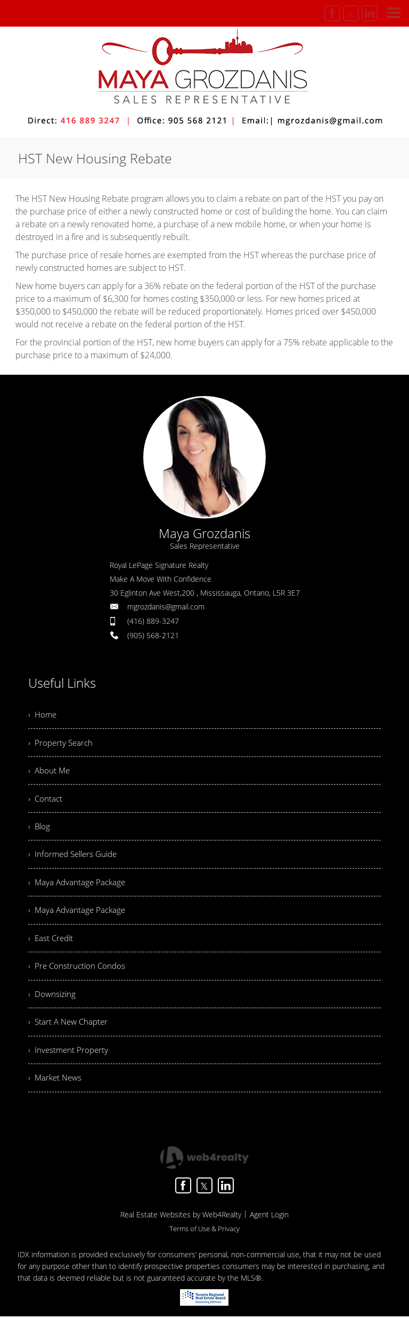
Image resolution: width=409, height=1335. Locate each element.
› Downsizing (52, 1008)
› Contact (45, 803)
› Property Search (61, 745)
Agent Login (269, 1233)
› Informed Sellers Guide (75, 862)
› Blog (39, 832)
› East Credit (52, 949)
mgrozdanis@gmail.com (165, 606)
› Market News (56, 1096)
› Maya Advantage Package (78, 891)
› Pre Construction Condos (78, 979)
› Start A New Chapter (70, 1037)
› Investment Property (69, 1067)
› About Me (50, 774)
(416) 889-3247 (153, 621)
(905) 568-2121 (153, 635)
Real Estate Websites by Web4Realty (180, 1233)
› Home (43, 715)
